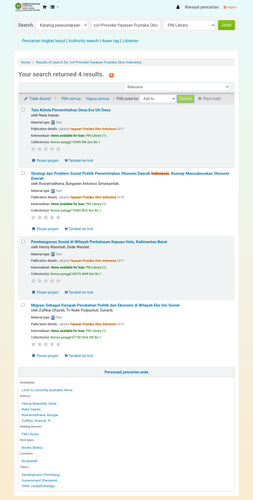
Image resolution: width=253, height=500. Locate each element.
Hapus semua (97, 99)
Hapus (230, 7)
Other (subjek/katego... (40, 486)
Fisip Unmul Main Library (27, 7)
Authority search (83, 40)
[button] (44, 7)
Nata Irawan (31, 409)
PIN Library (30, 434)
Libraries (130, 40)
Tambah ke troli (78, 160)
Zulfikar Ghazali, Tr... (37, 420)
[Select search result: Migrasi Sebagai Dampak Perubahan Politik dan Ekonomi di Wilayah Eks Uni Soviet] (23, 305)
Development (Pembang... (42, 475)
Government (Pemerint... (41, 480)
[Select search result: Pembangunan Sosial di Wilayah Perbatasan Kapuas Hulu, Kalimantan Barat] (23, 241)
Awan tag (110, 40)
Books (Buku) (32, 447)
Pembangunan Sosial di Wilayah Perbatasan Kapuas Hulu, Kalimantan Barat (99, 242)
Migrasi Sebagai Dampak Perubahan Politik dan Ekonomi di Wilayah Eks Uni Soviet (105, 305)
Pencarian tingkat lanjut (43, 40)
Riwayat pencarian (202, 7)
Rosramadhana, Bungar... (41, 415)
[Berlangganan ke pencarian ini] (111, 75)
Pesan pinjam (45, 160)
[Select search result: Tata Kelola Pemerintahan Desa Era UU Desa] (23, 109)
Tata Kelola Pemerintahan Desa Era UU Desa (71, 110)
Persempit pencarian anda (126, 372)
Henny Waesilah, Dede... (40, 403)
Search (25, 25)
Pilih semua (71, 99)
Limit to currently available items (47, 390)
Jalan (226, 25)
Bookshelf (29, 461)
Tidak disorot (37, 99)
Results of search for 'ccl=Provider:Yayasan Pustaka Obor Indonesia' (89, 62)
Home (25, 62)
